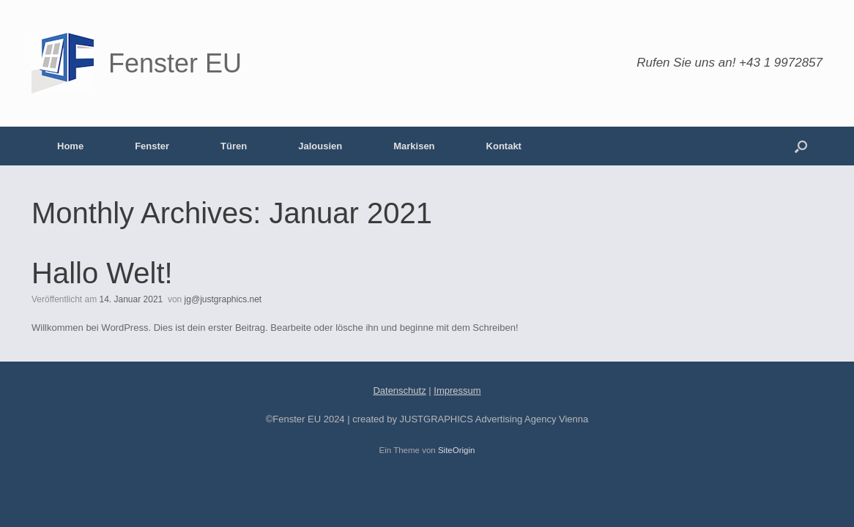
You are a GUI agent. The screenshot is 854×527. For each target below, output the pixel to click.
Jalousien (320, 146)
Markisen (413, 146)
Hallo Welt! (102, 273)
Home (70, 146)
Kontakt (503, 146)
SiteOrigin (456, 450)
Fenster (152, 146)
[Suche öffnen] (801, 146)
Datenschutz (399, 390)
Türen (233, 146)
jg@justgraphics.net (223, 299)
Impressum (457, 390)
